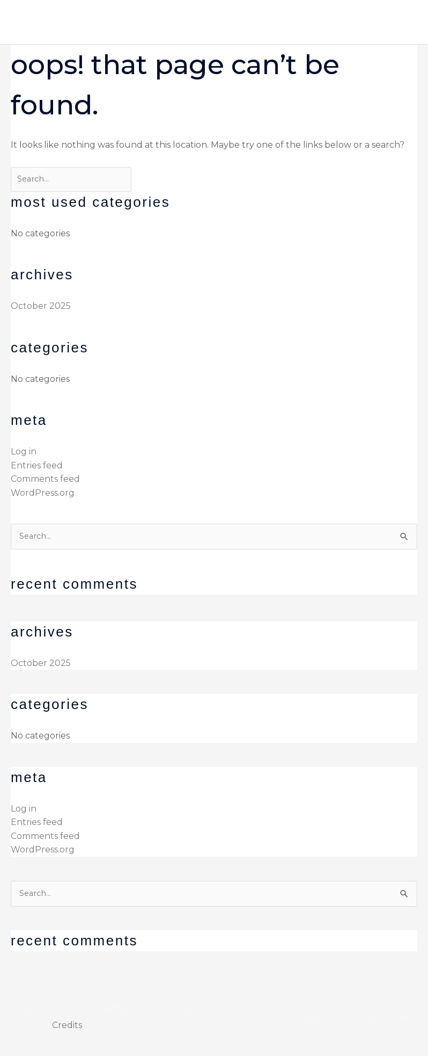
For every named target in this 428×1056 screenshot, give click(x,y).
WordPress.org (43, 493)
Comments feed (45, 479)
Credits (67, 1025)
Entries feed (37, 465)
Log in (23, 451)
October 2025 (41, 306)
